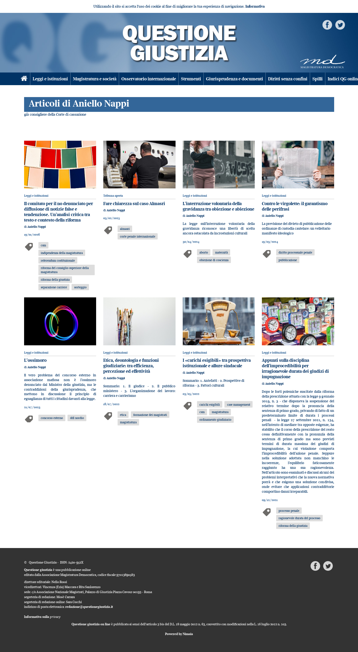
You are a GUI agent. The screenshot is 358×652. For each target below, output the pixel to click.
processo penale (289, 510)
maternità (221, 252)
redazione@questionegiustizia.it (89, 607)
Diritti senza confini (287, 79)
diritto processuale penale (295, 252)
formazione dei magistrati (150, 415)
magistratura (128, 422)
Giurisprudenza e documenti (234, 79)
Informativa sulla (42, 617)
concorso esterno (52, 418)
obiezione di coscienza (213, 260)
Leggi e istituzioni (50, 79)
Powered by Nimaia (179, 634)
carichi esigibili (209, 404)
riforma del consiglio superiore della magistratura (65, 270)
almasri (125, 229)
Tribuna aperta (113, 195)
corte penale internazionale (137, 236)
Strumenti (191, 79)
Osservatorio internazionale (148, 79)
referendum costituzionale (58, 260)
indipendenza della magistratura (62, 253)
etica (123, 415)
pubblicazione (288, 260)
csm (43, 245)
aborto (203, 252)
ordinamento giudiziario (215, 419)
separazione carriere (54, 287)
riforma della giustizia (55, 279)
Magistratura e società (94, 79)
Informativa (255, 6)
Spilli (317, 79)
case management (238, 404)
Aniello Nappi (36, 226)
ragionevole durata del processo (299, 518)
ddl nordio (77, 418)
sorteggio (80, 287)
